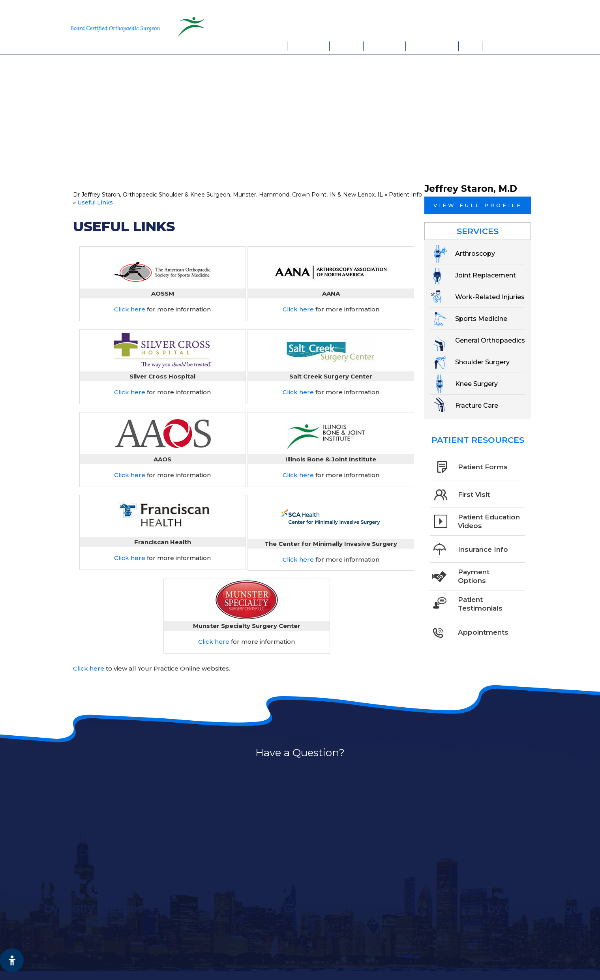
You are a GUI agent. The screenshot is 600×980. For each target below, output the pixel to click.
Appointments (432, 46)
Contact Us (503, 46)
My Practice (308, 46)
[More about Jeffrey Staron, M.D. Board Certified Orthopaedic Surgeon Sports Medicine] (119, 27)
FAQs (470, 46)
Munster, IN (440, 10)
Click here (129, 309)
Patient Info (385, 46)
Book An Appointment (462, 26)
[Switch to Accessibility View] (12, 960)
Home (277, 46)
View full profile (477, 205)
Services (347, 46)
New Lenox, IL (496, 10)
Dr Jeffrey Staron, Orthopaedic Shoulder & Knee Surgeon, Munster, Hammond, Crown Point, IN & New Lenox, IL (228, 194)
